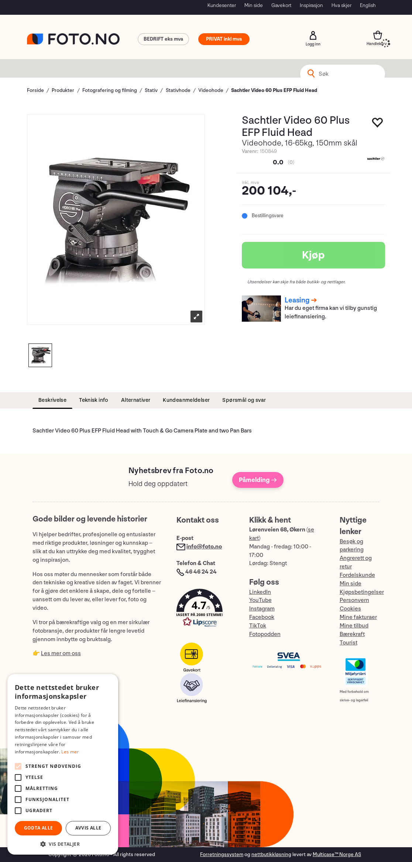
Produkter (63, 90)
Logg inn (313, 35)
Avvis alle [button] (88, 828)
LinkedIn (260, 592)
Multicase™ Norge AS (337, 854)
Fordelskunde (357, 575)
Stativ (151, 90)
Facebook (261, 617)
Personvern (354, 600)
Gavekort (281, 5)
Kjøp (313, 255)
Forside (35, 90)
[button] (205, 609)
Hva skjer (341, 5)
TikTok (257, 625)
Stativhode (178, 90)
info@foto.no (204, 546)
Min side (253, 5)
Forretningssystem (221, 854)
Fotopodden (265, 634)
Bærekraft (352, 634)
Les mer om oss (61, 653)
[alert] (62, 764)
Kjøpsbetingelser (362, 592)
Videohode (210, 90)
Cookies (350, 608)
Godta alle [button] (38, 828)
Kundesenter (221, 5)
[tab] (52, 400)
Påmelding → (258, 480)
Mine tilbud (354, 625)
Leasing (297, 300)
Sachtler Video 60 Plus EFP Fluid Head (274, 90)
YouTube (260, 600)
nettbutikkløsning (271, 854)
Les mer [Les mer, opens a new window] (70, 752)
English (368, 5)
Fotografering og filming (109, 90)
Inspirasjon (311, 5)
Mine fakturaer (358, 617)
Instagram (262, 608)
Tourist (348, 642)
